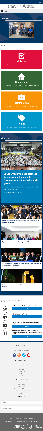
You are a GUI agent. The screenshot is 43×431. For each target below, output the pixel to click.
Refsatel (21, 369)
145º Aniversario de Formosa (20, 314)
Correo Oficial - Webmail (21, 364)
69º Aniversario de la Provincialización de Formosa (26, 306)
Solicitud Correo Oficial (21, 367)
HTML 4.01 (32, 421)
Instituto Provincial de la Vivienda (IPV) (21, 391)
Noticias (19, 192)
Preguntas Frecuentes (21, 373)
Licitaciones (21, 384)
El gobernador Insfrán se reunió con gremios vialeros (16, 242)
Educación (21, 393)
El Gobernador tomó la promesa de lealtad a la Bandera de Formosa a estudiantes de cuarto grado (21, 178)
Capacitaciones (22, 386)
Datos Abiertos (21, 371)
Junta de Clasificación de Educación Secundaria (21, 388)
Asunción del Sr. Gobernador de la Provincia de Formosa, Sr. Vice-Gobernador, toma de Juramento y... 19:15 (27, 332)
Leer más (27, 308)
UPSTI (21, 376)
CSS (28, 421)
